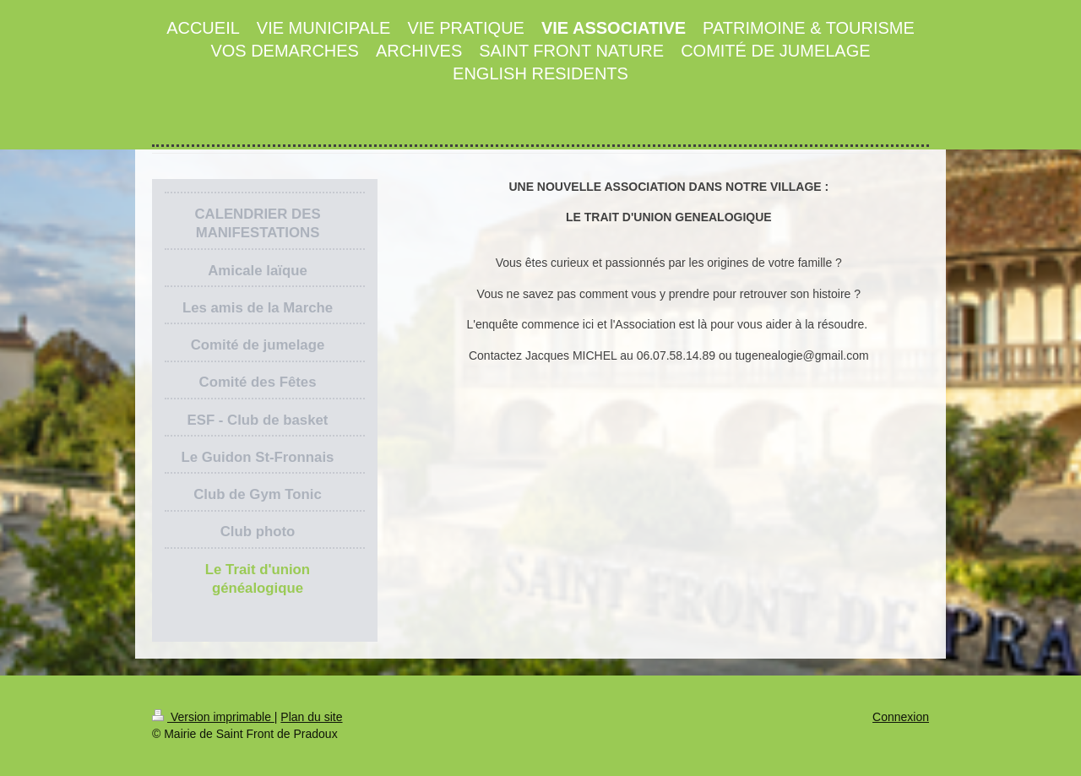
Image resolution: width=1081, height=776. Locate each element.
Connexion (900, 717)
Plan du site (311, 717)
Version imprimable (213, 717)
